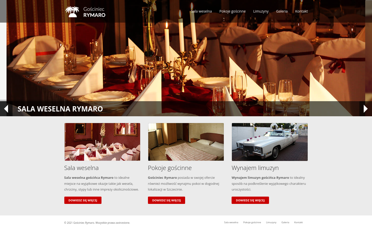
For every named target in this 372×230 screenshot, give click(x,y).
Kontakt (301, 11)
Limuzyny (261, 11)
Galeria (282, 11)
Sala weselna (201, 11)
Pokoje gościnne (233, 11)
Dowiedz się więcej (83, 200)
